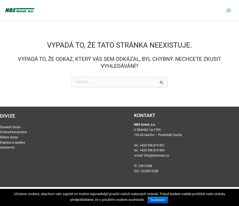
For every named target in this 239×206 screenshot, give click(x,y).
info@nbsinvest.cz (156, 155)
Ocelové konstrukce (13, 132)
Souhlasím (157, 200)
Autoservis (7, 147)
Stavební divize (10, 127)
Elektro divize (9, 137)
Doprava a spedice (12, 142)
